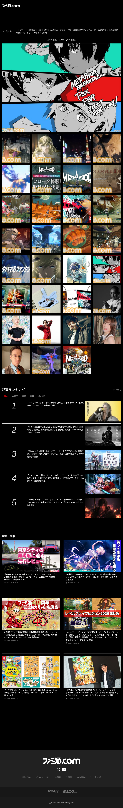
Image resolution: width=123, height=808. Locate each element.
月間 (32, 396)
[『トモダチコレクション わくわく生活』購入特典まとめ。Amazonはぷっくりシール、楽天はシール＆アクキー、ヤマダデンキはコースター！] (31, 672)
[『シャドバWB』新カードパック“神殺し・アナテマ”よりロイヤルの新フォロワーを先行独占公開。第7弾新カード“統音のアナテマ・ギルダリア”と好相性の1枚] (103, 484)
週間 (24, 396)
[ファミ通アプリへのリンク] (53, 791)
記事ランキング (13, 390)
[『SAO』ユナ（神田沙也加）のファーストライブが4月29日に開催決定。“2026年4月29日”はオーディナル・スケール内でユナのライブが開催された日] (103, 460)
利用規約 (59, 777)
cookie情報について (84, 777)
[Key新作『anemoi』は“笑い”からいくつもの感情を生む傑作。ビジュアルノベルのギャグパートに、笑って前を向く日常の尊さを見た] (92, 556)
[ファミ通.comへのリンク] (11, 5)
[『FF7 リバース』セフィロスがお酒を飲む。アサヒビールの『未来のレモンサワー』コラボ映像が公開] (103, 411)
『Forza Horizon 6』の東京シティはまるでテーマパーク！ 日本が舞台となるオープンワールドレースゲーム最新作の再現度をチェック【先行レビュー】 (30, 577)
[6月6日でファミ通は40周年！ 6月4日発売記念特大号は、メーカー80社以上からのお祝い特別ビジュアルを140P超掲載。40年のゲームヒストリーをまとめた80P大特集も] (31, 614)
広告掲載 (98, 777)
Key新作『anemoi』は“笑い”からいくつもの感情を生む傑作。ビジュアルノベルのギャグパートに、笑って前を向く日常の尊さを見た (92, 577)
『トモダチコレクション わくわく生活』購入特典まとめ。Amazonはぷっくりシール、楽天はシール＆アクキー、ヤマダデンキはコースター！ (30, 692)
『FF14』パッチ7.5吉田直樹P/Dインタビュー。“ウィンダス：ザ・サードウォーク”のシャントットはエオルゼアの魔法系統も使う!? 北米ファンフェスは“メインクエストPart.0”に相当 (92, 692)
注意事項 (69, 777)
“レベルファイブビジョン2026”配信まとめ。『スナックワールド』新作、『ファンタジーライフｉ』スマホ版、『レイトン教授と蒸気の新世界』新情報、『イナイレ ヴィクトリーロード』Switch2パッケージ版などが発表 (92, 636)
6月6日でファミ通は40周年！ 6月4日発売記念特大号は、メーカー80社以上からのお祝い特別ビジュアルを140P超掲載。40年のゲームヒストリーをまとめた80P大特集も (30, 634)
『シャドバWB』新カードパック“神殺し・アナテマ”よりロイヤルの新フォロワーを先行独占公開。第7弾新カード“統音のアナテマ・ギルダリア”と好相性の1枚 (55, 478)
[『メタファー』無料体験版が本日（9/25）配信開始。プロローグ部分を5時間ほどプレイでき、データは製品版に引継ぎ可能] (16, 148)
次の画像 (70, 40)
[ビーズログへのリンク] (70, 791)
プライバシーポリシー (43, 777)
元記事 (7, 31)
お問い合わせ (26, 777)
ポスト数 (41, 396)
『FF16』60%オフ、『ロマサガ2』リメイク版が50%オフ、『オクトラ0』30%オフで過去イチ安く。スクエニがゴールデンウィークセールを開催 (55, 502)
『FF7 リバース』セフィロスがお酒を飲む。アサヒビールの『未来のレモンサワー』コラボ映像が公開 (55, 404)
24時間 (15, 396)
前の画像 (52, 40)
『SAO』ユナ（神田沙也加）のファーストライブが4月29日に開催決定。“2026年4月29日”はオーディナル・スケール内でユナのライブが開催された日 (55, 454)
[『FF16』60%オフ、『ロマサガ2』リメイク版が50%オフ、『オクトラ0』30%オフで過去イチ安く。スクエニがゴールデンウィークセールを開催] (103, 508)
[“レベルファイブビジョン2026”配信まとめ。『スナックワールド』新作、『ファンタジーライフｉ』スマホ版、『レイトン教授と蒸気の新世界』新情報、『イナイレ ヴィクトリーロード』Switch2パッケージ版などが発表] (92, 614)
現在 (6, 396)
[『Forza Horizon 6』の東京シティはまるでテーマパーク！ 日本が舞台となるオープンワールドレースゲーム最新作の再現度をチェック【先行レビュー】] (31, 556)
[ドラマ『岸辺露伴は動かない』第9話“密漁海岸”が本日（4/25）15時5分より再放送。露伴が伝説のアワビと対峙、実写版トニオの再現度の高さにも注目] (103, 436)
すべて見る (117, 390)
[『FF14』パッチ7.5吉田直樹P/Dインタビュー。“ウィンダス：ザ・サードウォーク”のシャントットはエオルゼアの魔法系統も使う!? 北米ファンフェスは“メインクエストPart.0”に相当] (92, 672)
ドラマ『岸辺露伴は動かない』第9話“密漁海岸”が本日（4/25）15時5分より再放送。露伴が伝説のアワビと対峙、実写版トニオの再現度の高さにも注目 (55, 430)
